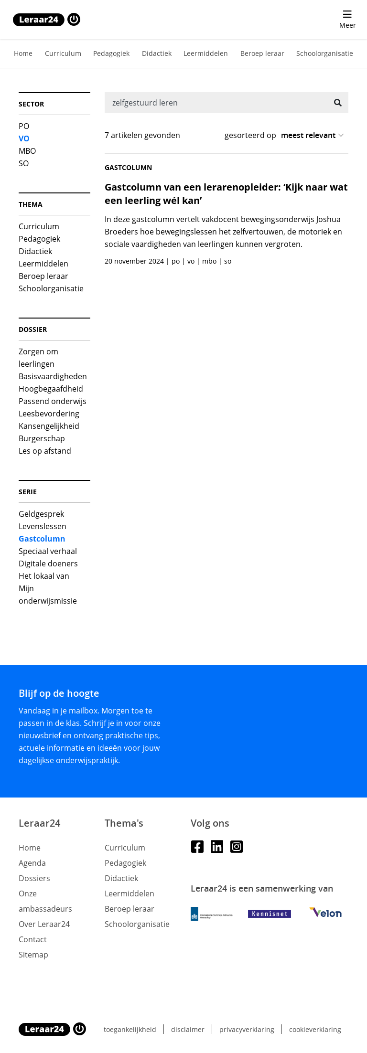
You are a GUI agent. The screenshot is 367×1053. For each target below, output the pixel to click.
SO (24, 163)
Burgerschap (42, 438)
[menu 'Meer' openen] (347, 19)
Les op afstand (45, 451)
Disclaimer (188, 1029)
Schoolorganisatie (324, 53)
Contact (33, 939)
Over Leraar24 (44, 924)
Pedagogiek (111, 53)
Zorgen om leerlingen (38, 357)
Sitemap (33, 954)
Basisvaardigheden (53, 376)
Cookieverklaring (315, 1029)
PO (24, 126)
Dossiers (34, 878)
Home (23, 53)
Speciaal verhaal (48, 551)
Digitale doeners (48, 563)
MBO (27, 151)
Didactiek (157, 53)
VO (24, 138)
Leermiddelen (206, 53)
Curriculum (63, 53)
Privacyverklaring (246, 1029)
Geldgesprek (41, 514)
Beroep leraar (262, 53)
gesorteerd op (250, 135)
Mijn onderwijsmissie (48, 594)
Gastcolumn (42, 538)
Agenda (32, 863)
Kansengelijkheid (49, 426)
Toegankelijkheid (130, 1029)
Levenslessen (42, 526)
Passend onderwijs (52, 401)
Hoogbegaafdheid (51, 388)
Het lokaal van (44, 576)
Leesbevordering (49, 413)
